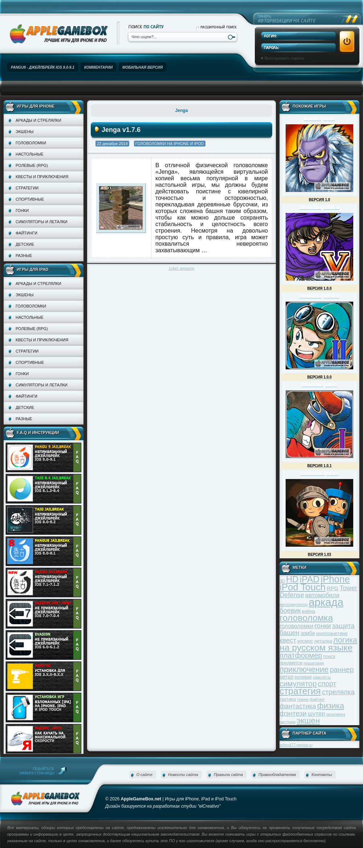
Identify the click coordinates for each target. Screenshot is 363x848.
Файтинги (26, 233)
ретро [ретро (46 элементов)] (287, 677)
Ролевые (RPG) (32, 165)
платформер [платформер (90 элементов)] (301, 655)
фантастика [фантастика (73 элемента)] (298, 706)
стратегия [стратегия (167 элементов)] (300, 691)
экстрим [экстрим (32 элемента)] (287, 721)
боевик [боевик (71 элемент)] (290, 610)
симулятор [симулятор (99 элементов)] (298, 683)
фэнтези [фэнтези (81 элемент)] (293, 713)
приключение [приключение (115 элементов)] (304, 669)
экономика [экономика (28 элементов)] (335, 714)
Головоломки (31, 143)
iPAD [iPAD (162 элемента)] (309, 579)
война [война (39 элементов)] (308, 611)
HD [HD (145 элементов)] (292, 579)
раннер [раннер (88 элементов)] (342, 670)
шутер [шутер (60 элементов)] (316, 713)
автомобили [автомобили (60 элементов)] (322, 595)
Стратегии (27, 188)
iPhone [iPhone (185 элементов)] (335, 579)
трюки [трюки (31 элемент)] (303, 699)
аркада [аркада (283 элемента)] (326, 602)
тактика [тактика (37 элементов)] (288, 699)
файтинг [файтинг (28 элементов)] (317, 699)
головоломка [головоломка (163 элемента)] (306, 618)
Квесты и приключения (42, 176)
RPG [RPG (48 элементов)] (333, 588)
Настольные (30, 154)
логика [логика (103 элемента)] (345, 640)
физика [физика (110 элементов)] (330, 705)
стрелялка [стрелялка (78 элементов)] (338, 692)
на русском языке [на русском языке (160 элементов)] (316, 647)
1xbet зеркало (182, 268)
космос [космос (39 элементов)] (305, 641)
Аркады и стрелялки (38, 120)
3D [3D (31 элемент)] (282, 580)
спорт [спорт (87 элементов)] (327, 684)
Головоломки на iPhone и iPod (169, 143)
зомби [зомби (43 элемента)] (308, 633)
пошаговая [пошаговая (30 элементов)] (313, 663)
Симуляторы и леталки (42, 222)
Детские (25, 244)
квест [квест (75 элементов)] (288, 640)
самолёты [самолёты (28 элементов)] (322, 677)
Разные (24, 255)
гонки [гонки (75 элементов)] (322, 626)
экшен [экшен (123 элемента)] (308, 720)
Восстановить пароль (285, 58)
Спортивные (30, 199)
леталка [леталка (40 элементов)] (323, 641)
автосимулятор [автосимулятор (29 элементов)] (293, 604)
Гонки (22, 210)
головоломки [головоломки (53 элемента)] (296, 626)
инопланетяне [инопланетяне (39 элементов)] (332, 633)
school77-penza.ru (296, 745)
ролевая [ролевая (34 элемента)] (303, 677)
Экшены (24, 131)
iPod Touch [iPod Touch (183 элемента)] (303, 587)
